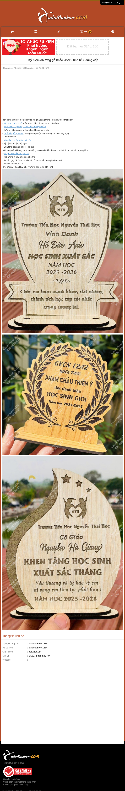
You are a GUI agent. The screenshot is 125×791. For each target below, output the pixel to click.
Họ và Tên (7, 647)
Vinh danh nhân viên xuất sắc (17, 140)
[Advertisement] (62, 94)
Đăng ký (119, 2)
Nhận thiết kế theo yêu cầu (16, 153)
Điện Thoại (7, 651)
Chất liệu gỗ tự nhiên (13, 133)
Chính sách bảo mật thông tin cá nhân (19, 782)
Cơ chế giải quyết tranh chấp (15, 785)
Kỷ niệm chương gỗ (13, 123)
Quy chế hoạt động (11, 779)
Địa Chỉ (6, 655)
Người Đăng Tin (10, 643)
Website (6, 659)
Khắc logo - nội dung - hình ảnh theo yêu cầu (25, 126)
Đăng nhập (107, 2)
